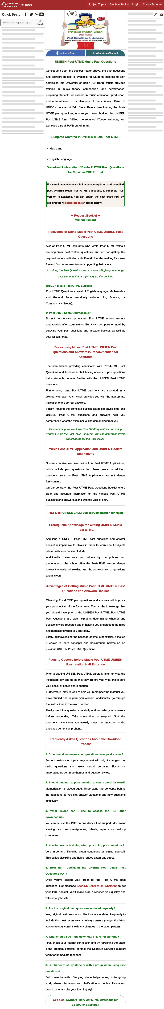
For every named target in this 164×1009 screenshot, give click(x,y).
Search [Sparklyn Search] (40, 22)
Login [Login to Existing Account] (135, 4)
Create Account (152, 4)
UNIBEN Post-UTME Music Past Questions (85, 61)
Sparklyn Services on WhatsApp (97, 885)
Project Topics (97, 4)
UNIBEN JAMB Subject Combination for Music (93, 512)
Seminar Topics (119, 4)
